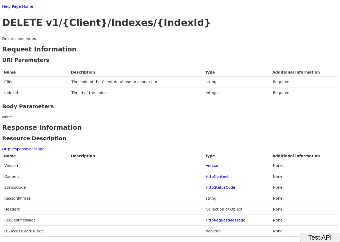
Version (212, 165)
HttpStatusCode (220, 187)
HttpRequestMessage (226, 220)
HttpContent (217, 176)
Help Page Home (17, 6)
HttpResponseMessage (23, 149)
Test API (320, 237)
